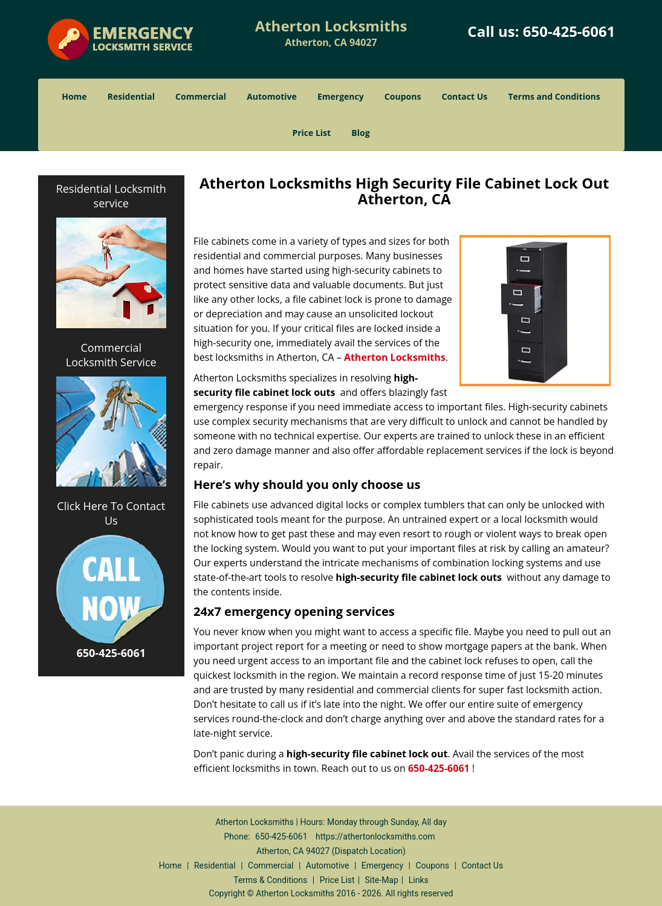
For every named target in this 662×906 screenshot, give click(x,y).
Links (419, 880)
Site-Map (381, 880)
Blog (360, 132)
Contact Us (465, 96)
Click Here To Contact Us (111, 513)
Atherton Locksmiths (395, 357)
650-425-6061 (569, 31)
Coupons (403, 96)
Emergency (340, 96)
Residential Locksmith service (111, 195)
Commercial (200, 96)
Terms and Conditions (554, 96)
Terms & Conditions (270, 880)
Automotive (272, 96)
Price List (311, 132)
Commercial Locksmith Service (111, 354)
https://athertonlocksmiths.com (375, 836)
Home (74, 96)
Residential (131, 96)
